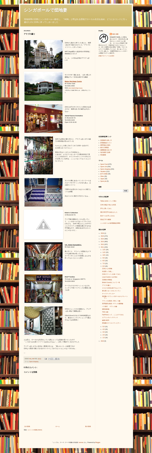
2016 (102, 233)
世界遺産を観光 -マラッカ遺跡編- (112, 303)
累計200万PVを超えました (108, 212)
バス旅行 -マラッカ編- (109, 306)
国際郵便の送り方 (106, 150)
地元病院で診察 (105, 152)
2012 (102, 244)
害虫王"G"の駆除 (105, 219)
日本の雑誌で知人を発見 (108, 205)
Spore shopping (33, 361)
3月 (103, 332)
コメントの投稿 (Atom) (34, 430)
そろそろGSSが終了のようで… (112, 288)
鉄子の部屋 (103, 174)
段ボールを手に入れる (107, 216)
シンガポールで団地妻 (45, 10)
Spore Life (103, 166)
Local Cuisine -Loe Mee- (110, 277)
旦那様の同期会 (107, 280)
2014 (102, 239)
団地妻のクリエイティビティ (111, 323)
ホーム (57, 426)
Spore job (103, 181)
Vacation (103, 171)
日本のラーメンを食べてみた (111, 274)
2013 (102, 241)
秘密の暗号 (105, 320)
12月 (104, 249)
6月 (103, 266)
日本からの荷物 (107, 268)
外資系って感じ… (108, 271)
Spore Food (104, 164)
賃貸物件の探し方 (106, 140)
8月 (103, 260)
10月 (104, 255)
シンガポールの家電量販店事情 (110, 223)
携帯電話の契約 (105, 145)
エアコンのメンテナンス (110, 317)
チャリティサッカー (108, 293)
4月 (103, 329)
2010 (102, 341)
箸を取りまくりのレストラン (111, 291)
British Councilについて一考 (111, 282)
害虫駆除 (103, 155)
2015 (102, 236)
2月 (103, 335)
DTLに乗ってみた (106, 208)
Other (102, 176)
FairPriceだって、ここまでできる (113, 315)
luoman (81, 442)
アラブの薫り (106, 285)
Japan (102, 179)
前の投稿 (88, 426)
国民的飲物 (105, 309)
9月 (103, 258)
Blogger (97, 442)
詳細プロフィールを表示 (106, 56)
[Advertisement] (108, 96)
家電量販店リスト (106, 143)
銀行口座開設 (104, 147)
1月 (103, 337)
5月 (103, 326)
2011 (102, 247)
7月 (103, 263)
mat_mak (115, 34)
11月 (104, 252)
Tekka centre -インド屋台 (108, 201)
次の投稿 (27, 426)
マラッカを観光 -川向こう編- (111, 301)
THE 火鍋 (105, 312)
